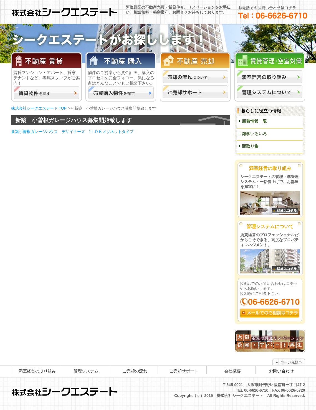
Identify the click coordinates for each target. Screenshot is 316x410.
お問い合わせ (281, 371)
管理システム (86, 371)
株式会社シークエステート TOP (39, 108)
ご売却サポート (183, 371)
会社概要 (232, 371)
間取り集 (250, 146)
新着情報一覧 (254, 121)
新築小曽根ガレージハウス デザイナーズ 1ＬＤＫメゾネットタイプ (72, 131)
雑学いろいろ (254, 133)
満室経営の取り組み (37, 371)
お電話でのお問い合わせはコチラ (272, 12)
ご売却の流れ (134, 371)
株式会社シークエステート (68, 11)
